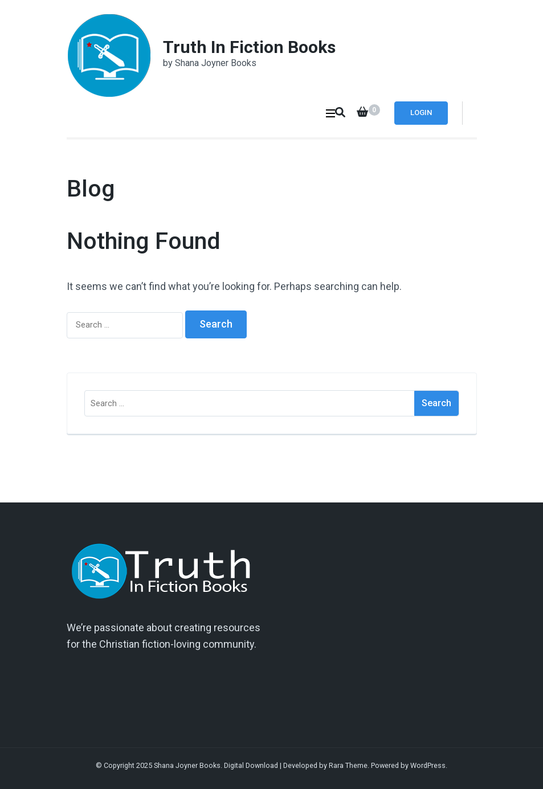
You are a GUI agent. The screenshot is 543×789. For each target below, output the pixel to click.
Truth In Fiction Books (249, 47)
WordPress (428, 765)
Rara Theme (348, 765)
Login (421, 112)
